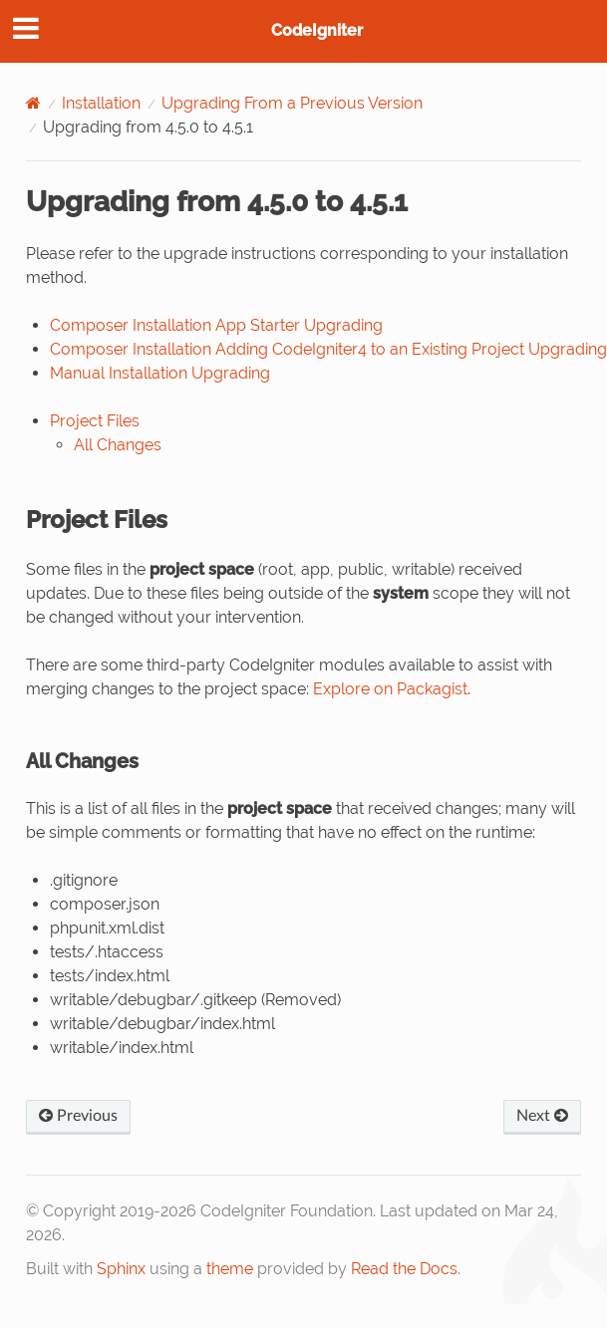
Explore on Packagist (390, 688)
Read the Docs (404, 1268)
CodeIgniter (317, 30)
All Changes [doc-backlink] (82, 761)
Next (542, 1116)
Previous (78, 1116)
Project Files (95, 420)
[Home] (33, 103)
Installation (101, 103)
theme (229, 1268)
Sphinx (121, 1268)
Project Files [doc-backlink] (96, 519)
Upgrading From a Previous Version (292, 103)
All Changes (117, 444)
